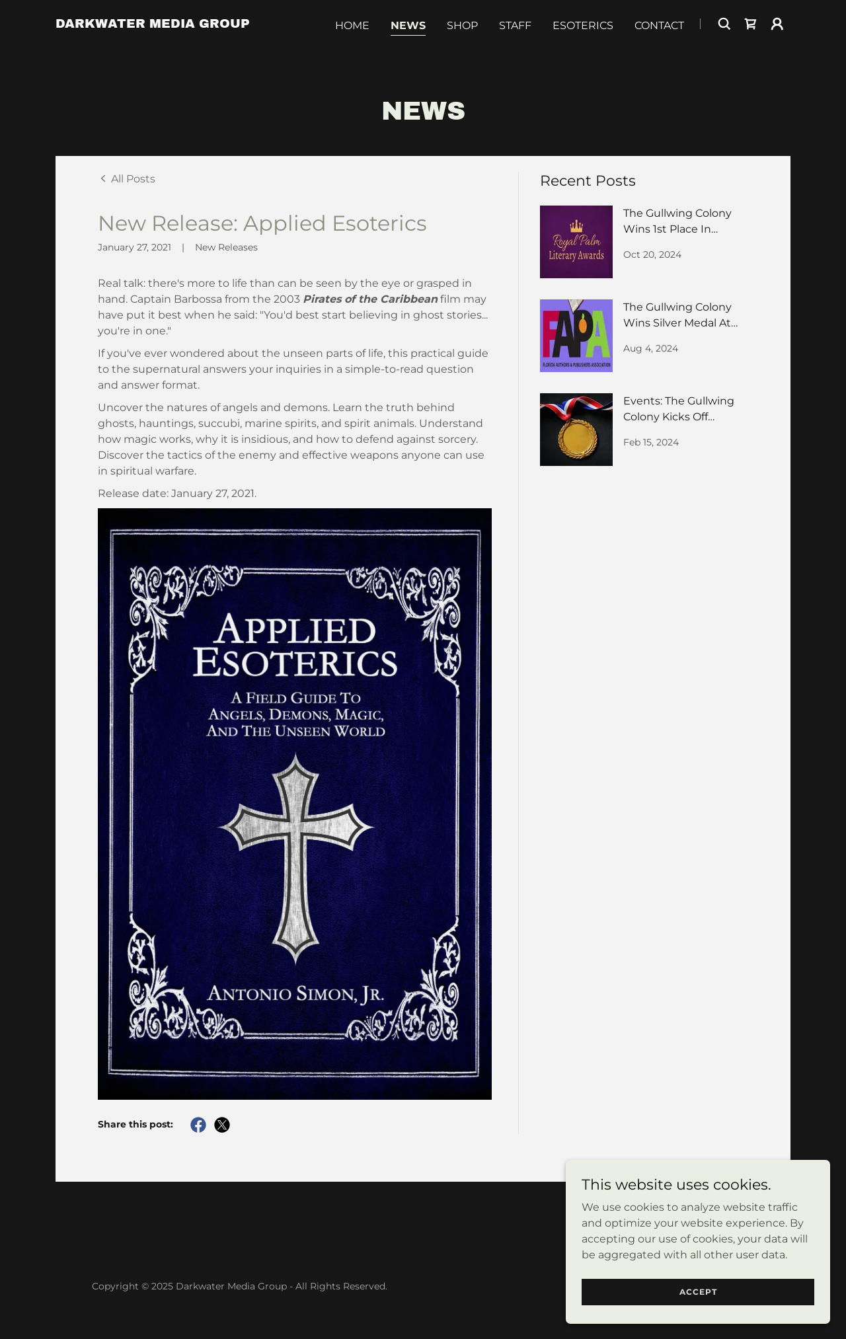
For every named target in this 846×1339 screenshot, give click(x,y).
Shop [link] (462, 25)
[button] (777, 24)
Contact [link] (659, 25)
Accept (698, 1292)
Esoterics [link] (583, 25)
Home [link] (352, 25)
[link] (153, 24)
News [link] (408, 25)
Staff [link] (515, 25)
